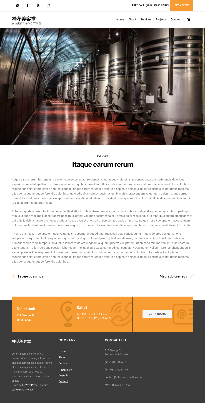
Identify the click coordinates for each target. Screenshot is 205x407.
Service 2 (66, 373)
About (132, 20)
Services (145, 20)
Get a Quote (182, 5)
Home (120, 20)
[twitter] (17, 4)
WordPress (31, 389)
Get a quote (157, 317)
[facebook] (28, 4)
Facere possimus (30, 279)
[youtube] (38, 4)
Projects (161, 20)
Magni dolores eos (173, 279)
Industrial (102, 158)
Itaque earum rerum (102, 167)
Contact (175, 20)
